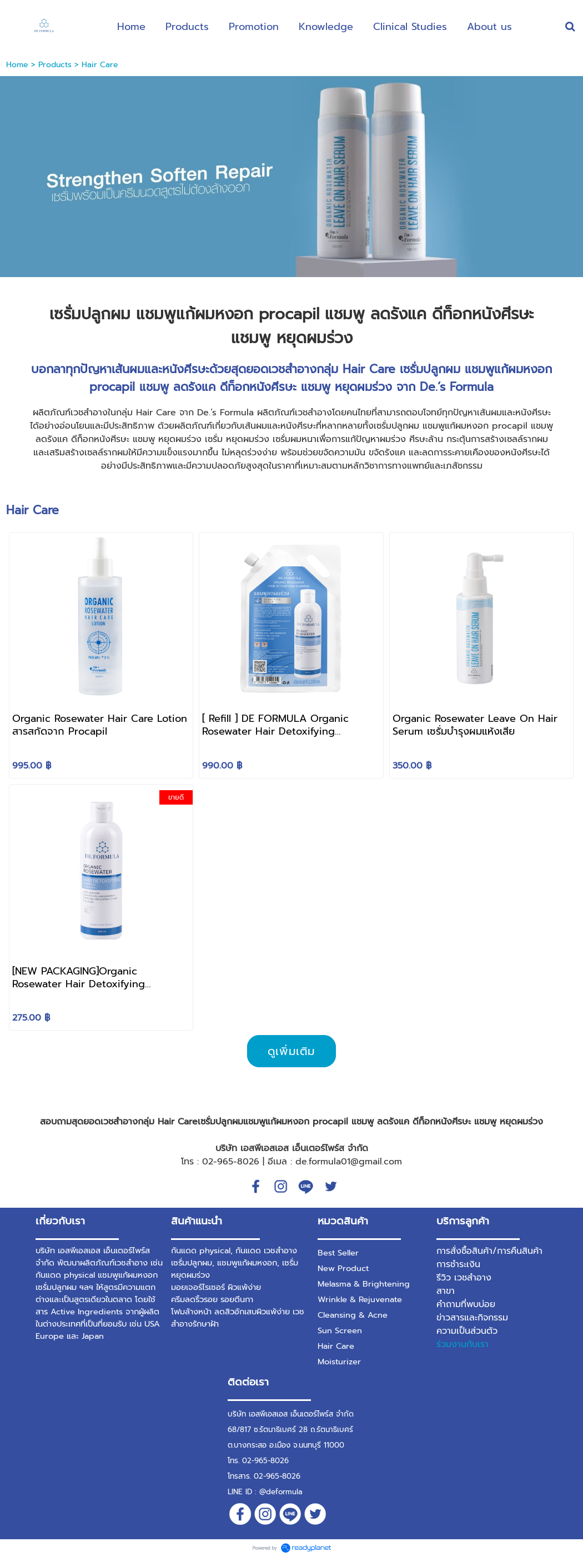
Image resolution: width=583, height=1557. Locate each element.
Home (17, 65)
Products (55, 65)
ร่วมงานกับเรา (462, 1344)
